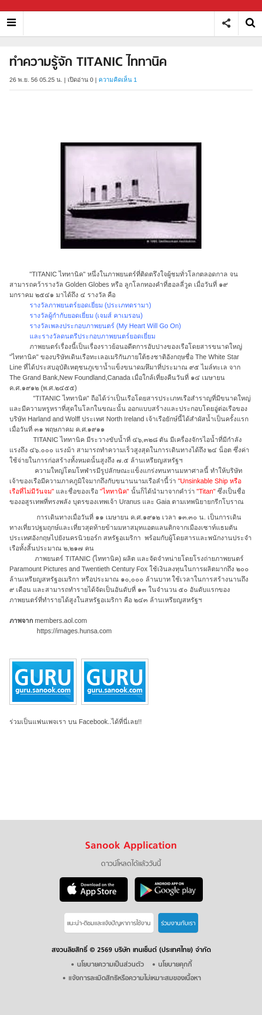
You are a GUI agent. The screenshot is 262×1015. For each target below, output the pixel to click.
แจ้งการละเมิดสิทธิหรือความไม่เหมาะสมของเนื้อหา (135, 978)
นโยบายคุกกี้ (175, 965)
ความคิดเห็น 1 (118, 79)
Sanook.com (28, 6)
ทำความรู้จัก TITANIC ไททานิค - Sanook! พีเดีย (122, 23)
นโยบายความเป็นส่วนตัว (110, 965)
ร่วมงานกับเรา (178, 923)
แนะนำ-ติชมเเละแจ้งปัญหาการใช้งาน (109, 923)
